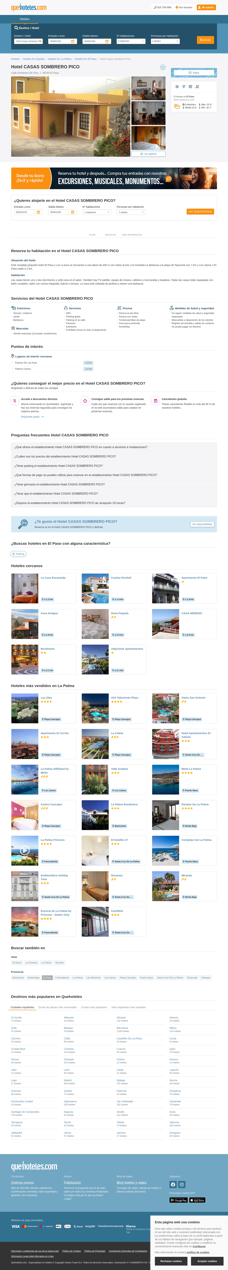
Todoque (205, 977)
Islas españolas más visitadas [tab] (128, 1007)
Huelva (121, 1059)
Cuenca (121, 1048)
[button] (206, 7)
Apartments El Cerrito (55, 733)
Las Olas (46, 697)
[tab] (114, 447)
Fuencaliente (62, 977)
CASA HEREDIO (192, 613)
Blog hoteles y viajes (131, 1182)
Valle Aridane (119, 768)
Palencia (122, 1090)
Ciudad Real (18, 1048)
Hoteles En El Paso (86, 59)
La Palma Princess (53, 839)
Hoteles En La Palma (59, 59)
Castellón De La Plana (129, 1038)
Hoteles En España (34, 59)
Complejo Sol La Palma (197, 839)
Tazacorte (192, 977)
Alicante (121, 1017)
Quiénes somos (22, 1182)
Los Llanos (110, 977)
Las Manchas (94, 977)
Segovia (68, 1111)
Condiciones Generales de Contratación (128, 1251)
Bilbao (173, 1028)
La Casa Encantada (53, 577)
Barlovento (18, 977)
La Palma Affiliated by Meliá (55, 770)
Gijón (172, 1048)
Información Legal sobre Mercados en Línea (32, 1256)
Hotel (92, 235)
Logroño (174, 1069)
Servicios (110, 235)
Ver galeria (148, 153)
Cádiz (67, 1038)
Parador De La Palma (195, 804)
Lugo (14, 1080)
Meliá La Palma (191, 768)
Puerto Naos (146, 977)
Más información (132, 235)
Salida (90, 35)
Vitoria (67, 1132)
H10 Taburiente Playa (124, 697)
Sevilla (120, 1111)
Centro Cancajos (51, 804)
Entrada (56, 35)
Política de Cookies (71, 1251)
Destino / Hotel (22, 35)
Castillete (117, 910)
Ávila (14, 1028)
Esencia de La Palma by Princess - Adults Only (56, 912)
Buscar (205, 40)
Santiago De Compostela (25, 1111)
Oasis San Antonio (194, 697)
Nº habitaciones (125, 35)
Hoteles (15, 59)
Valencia (174, 1122)
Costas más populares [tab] (94, 1007)
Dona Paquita (120, 613)
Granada (69, 1059)
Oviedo (68, 1090)
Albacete (69, 1017)
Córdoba (69, 1048)
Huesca (174, 1059)
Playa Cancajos (128, 977)
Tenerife (59, 962)
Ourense (16, 1090)
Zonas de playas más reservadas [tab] (57, 1007)
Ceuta (173, 1038)
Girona (15, 1059)
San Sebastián (125, 1101)
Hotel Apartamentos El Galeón (196, 735)
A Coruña (16, 1017)
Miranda (187, 875)
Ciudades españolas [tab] (22, 1007)
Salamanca (70, 1101)
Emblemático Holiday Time (54, 877)
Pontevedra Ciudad (22, 1101)
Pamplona (175, 1090)
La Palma (46, 962)
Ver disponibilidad (200, 211)
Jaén (14, 1069)
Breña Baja (33, 977)
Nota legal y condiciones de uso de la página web (35, 1251)
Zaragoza (175, 1132)
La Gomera (31, 962)
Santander (175, 1101)
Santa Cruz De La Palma (170, 977)
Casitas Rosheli (121, 577)
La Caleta (117, 733)
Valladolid (16, 1132)
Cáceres (16, 1038)
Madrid (68, 1080)
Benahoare (48, 648)
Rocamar (117, 875)
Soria (172, 1111)
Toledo (120, 1122)
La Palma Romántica (124, 804)
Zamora (121, 1132)
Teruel (67, 1122)
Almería (174, 1017)
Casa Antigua (49, 613)
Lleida (120, 1069)
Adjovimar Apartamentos (127, 648)
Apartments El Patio (194, 577)
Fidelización (72, 1182)
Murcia (173, 1080)
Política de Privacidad (94, 1251)
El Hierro (17, 962)
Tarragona (17, 1122)
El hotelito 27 (119, 839)
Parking (18, 554)
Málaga (121, 1080)
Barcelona (122, 1028)
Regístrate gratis (32, 416)
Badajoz (68, 1028)
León (67, 1069)
